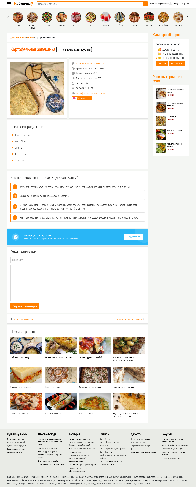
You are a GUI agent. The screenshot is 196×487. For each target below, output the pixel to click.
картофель (81, 93)
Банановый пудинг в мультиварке (143, 452)
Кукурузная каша (75, 452)
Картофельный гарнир (77, 461)
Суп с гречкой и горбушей (16, 445)
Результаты (176, 63)
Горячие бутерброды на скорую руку (175, 445)
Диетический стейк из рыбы (48, 461)
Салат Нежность (106, 452)
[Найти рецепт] (145, 3)
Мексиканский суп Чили (16, 439)
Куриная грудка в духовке (47, 451)
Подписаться (134, 237)
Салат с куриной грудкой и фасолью (113, 448)
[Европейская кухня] (51, 49)
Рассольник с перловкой (16, 442)
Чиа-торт (134, 449)
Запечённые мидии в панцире (172, 448)
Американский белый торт (140, 445)
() (88, 63)
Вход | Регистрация (179, 4)
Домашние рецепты (18, 37)
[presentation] (8, 17)
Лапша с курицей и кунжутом (79, 439)
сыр (100, 93)
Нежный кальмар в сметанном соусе (82, 448)
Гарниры (30, 37)
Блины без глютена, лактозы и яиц (51, 464)
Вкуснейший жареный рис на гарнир (82, 465)
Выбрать (162, 63)
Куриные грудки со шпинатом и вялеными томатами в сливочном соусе (50, 442)
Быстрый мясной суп (15, 452)
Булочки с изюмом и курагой (172, 458)
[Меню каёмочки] (9, 4)
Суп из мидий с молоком (16, 449)
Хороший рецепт (81, 98)
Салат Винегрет (105, 439)
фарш (90, 93)
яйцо (105, 93)
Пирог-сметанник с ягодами (141, 439)
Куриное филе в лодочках (47, 448)
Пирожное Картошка (138, 442)
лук (95, 93)
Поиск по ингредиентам (159, 3)
